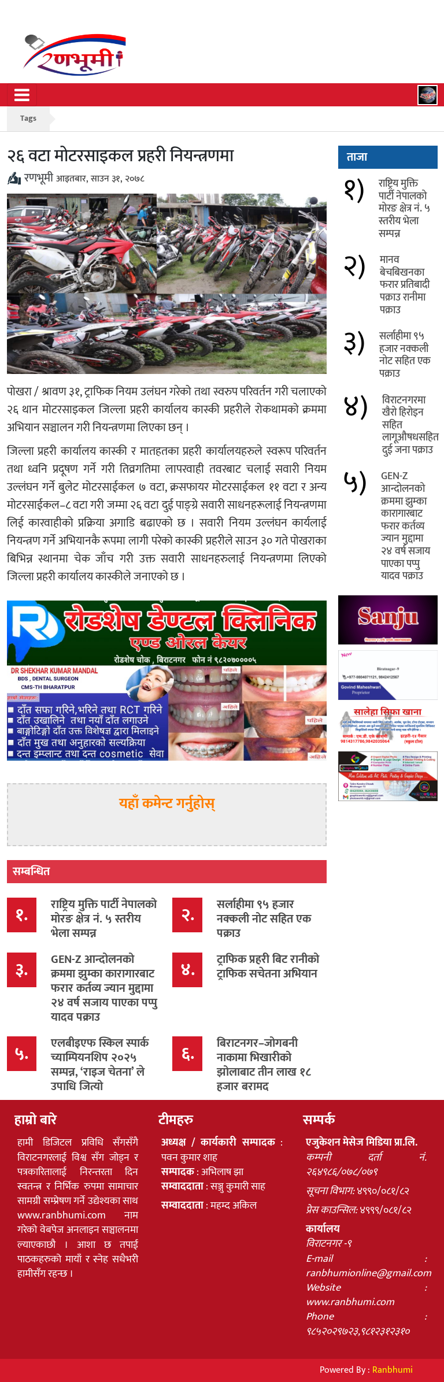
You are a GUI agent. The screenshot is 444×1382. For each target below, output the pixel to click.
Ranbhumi (392, 1370)
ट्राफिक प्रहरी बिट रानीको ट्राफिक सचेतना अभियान (268, 967)
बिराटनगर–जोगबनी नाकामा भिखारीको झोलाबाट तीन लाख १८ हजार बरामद (264, 1064)
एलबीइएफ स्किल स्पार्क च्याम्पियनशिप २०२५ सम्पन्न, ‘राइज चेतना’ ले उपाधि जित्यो (100, 1064)
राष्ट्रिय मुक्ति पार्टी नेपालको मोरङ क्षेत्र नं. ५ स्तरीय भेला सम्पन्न (104, 919)
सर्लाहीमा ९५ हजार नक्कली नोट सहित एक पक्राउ (264, 919)
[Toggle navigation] (22, 94)
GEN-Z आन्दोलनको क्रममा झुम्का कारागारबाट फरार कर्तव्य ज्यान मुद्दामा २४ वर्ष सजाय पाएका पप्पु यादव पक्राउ (104, 988)
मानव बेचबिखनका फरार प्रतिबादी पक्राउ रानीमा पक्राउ (405, 284)
